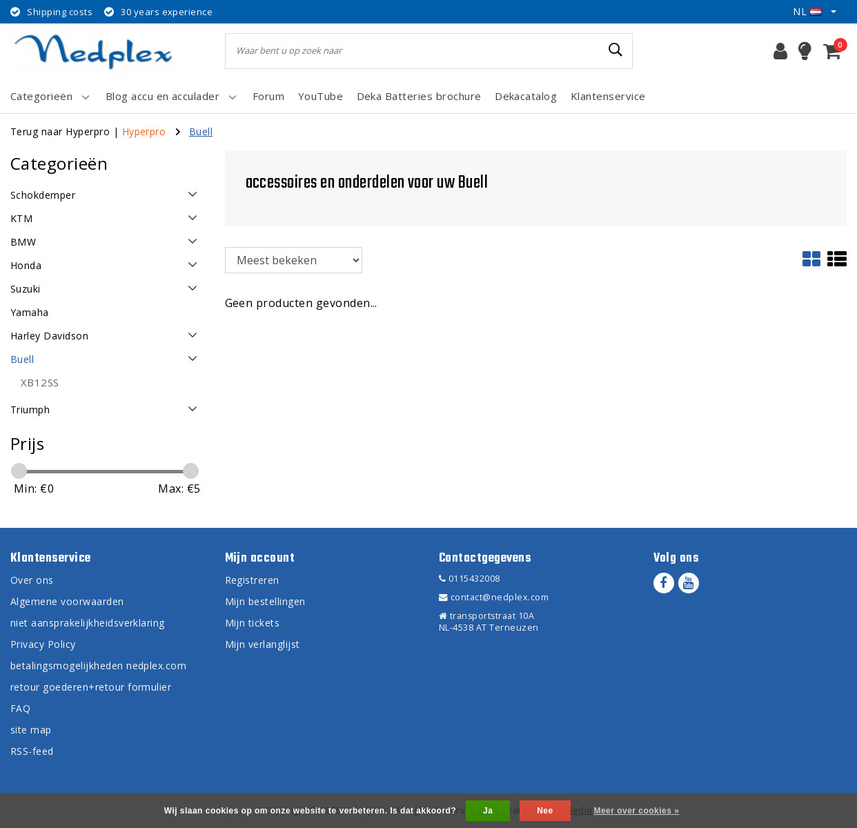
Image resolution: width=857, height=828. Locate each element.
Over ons (32, 579)
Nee (545, 811)
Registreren (252, 579)
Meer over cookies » (636, 811)
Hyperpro (144, 131)
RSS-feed (32, 751)
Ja (488, 811)
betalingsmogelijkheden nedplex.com (98, 665)
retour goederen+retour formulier (90, 686)
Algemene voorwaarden (67, 601)
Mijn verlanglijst (262, 644)
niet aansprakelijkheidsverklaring (87, 622)
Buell (201, 131)
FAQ (20, 708)
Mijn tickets (252, 622)
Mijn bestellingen (265, 601)
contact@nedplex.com (494, 597)
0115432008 (469, 578)
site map (31, 729)
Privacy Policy (43, 644)
